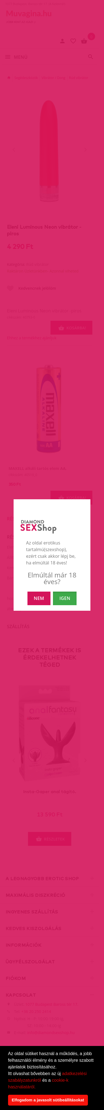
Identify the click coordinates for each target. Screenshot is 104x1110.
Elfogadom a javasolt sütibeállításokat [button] (48, 1100)
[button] (38, 1087)
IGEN (64, 598)
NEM (39, 598)
